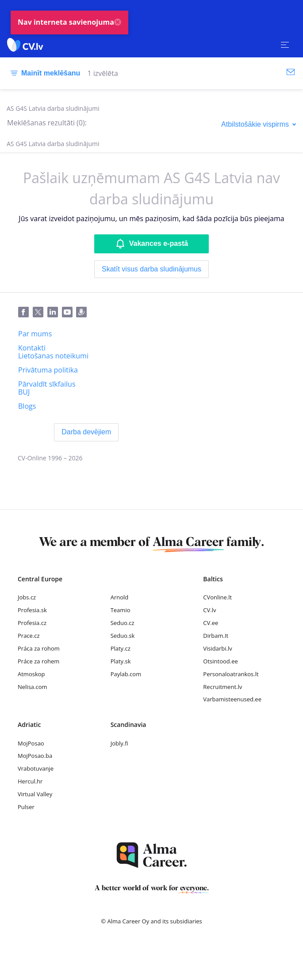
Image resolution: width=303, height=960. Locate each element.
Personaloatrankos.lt (230, 674)
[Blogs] (27, 406)
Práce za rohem (38, 661)
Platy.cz (120, 648)
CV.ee (210, 623)
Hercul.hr (30, 781)
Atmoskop (31, 674)
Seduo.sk (123, 636)
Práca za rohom (39, 648)
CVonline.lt (217, 597)
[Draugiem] (83, 312)
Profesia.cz (32, 623)
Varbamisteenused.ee (232, 699)
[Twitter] (40, 312)
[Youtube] (69, 312)
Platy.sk (121, 661)
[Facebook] (25, 312)
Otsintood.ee (220, 661)
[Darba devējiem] (86, 432)
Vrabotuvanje (36, 768)
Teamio (120, 610)
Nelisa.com (32, 687)
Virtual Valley (35, 794)
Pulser (26, 807)
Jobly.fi (119, 743)
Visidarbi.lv (217, 648)
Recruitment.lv (222, 687)
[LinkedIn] (54, 312)
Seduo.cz (122, 623)
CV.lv (209, 610)
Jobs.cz (27, 597)
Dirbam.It (215, 636)
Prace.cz (29, 636)
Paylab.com (126, 674)
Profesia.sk (32, 610)
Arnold (120, 597)
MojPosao (31, 743)
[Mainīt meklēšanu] (43, 73)
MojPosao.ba (35, 756)
